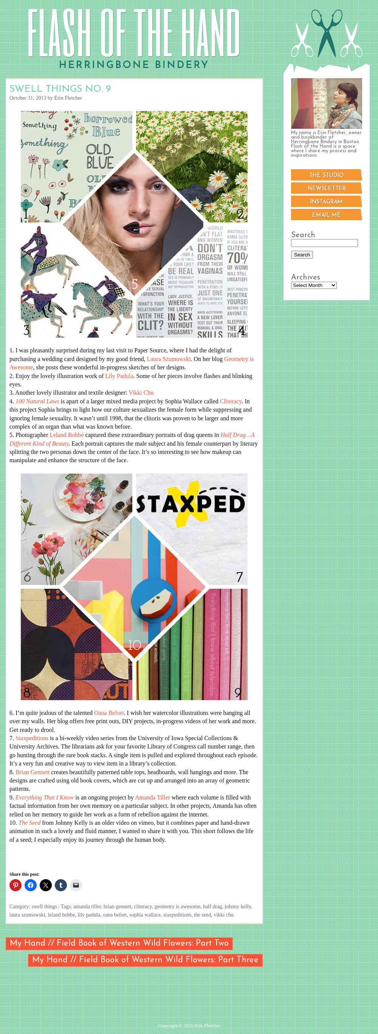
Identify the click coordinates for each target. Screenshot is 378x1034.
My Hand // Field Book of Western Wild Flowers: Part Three (145, 960)
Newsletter (327, 189)
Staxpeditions (31, 738)
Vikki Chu (141, 392)
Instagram (326, 202)
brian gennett (117, 906)
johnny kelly (238, 906)
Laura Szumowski (169, 359)
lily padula (88, 915)
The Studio (326, 176)
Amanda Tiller (152, 797)
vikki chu (224, 915)
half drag (212, 906)
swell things (44, 906)
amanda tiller (87, 906)
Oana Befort (109, 713)
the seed (202, 915)
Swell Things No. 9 (60, 89)
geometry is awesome (177, 906)
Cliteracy (231, 401)
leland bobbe (61, 915)
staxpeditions (177, 915)
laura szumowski (27, 915)
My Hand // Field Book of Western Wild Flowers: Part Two (119, 943)
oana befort (115, 915)
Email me (326, 215)
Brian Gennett (32, 772)
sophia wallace (145, 915)
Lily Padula (119, 376)
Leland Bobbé (67, 435)
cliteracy (143, 906)
